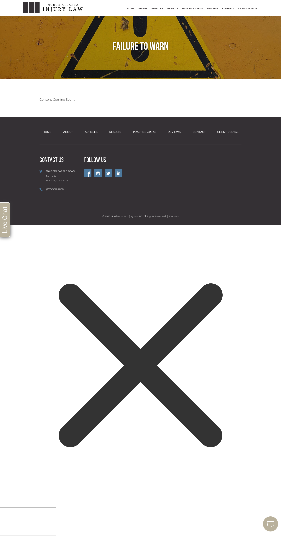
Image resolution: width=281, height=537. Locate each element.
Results (172, 8)
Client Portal (248, 8)
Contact (228, 8)
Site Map (173, 216)
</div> (28, 521)
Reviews (212, 8)
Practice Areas (192, 8)
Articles (157, 8)
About (142, 8)
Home (130, 8)
